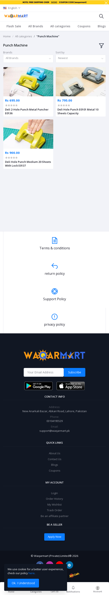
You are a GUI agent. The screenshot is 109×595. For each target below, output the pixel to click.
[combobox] (28, 59)
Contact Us (54, 459)
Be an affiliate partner (55, 516)
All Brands (35, 26)
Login (54, 493)
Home (7, 36)
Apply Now (54, 537)
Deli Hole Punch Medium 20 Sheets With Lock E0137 (28, 163)
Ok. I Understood (23, 583)
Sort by (60, 52)
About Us (54, 453)
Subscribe (74, 372)
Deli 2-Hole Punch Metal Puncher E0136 (27, 111)
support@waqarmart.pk (54, 431)
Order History (54, 499)
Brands (7, 52)
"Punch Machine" (47, 36)
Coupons (84, 26)
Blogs (102, 26)
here (32, 573)
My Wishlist (54, 504)
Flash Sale (13, 26)
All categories (60, 26)
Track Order (54, 510)
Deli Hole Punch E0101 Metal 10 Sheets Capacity (77, 111)
